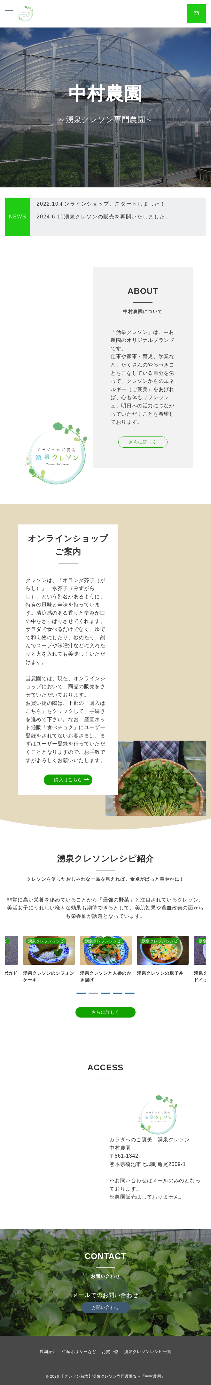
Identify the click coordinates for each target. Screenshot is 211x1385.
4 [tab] (117, 993)
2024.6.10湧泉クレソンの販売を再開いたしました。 (103, 229)
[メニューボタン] (9, 13)
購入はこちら (71, 779)
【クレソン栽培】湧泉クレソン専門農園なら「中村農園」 (112, 1376)
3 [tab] (105, 993)
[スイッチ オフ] (196, 13)
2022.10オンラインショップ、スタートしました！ (100, 216)
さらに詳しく (143, 442)
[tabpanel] (106, 960)
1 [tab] (81, 993)
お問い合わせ (105, 1307)
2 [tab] (93, 993)
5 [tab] (130, 993)
